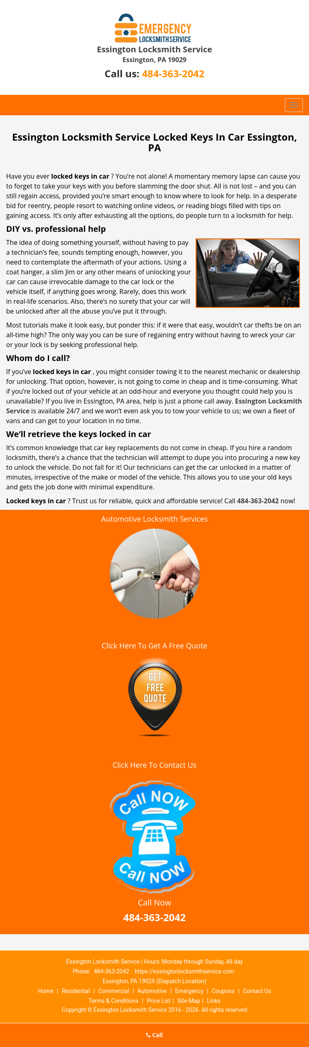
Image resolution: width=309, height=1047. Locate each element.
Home (46, 991)
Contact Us (257, 991)
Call (154, 1035)
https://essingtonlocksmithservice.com (184, 971)
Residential (76, 991)
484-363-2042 (173, 73)
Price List (159, 1001)
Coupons (223, 991)
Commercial (113, 991)
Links (214, 1001)
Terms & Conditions (113, 1001)
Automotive (152, 991)
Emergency (189, 991)
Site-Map (189, 1001)
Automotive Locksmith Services (154, 519)
